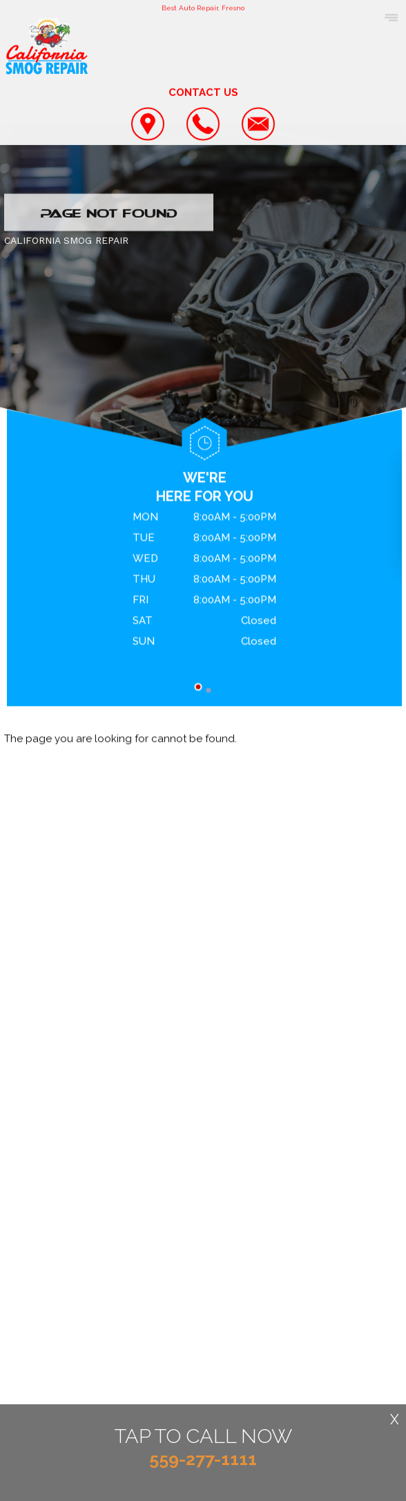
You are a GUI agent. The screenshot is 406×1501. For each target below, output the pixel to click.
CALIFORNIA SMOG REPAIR (66, 241)
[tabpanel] (204, 582)
